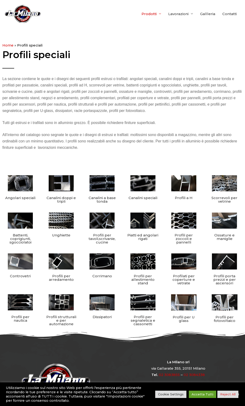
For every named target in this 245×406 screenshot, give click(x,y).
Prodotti (149, 14)
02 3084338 (194, 374)
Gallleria (207, 14)
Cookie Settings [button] (171, 394)
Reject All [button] (228, 394)
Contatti (229, 14)
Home (8, 45)
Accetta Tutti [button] (202, 394)
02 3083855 (169, 374)
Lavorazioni (178, 14)
